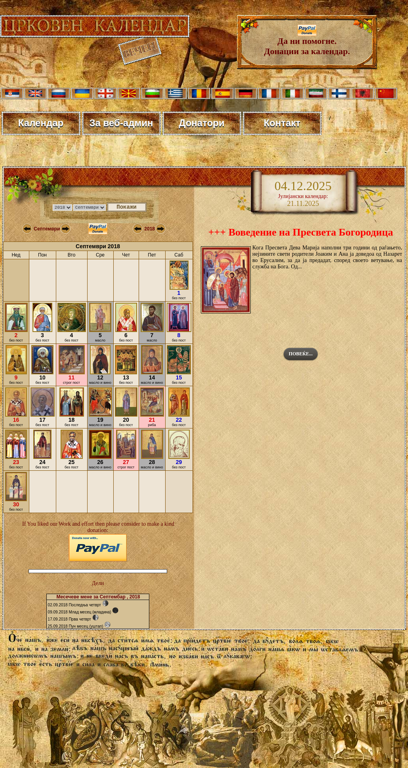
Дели (98, 583)
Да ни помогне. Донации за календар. (307, 42)
